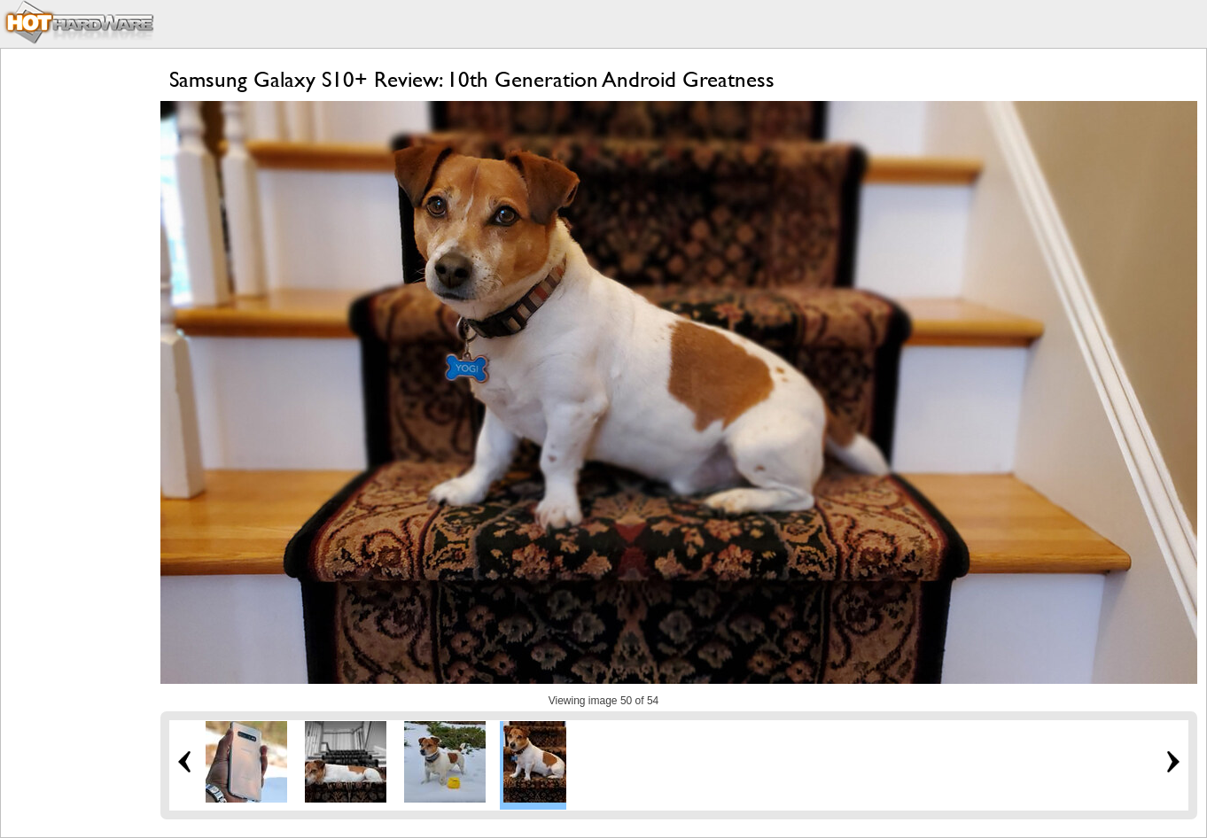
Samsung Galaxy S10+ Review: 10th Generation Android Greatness (472, 79)
